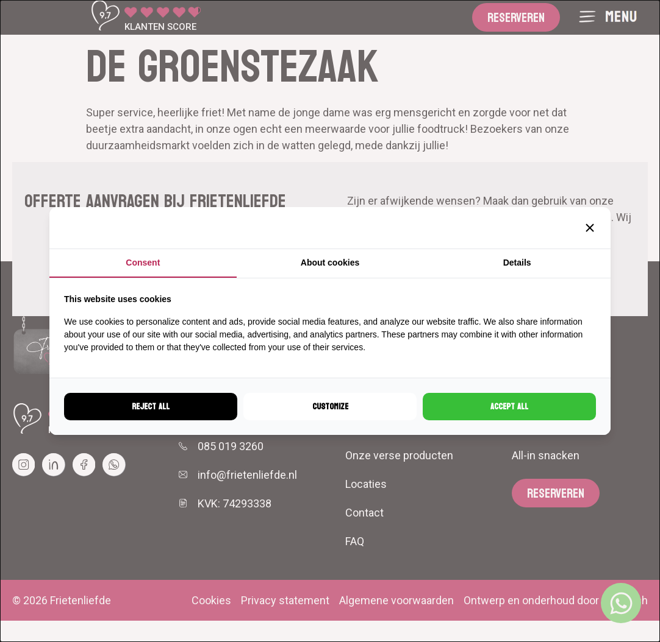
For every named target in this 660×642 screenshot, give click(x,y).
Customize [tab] (330, 406)
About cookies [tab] (330, 262)
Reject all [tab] (151, 406)
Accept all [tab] (509, 406)
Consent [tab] (143, 262)
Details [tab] (517, 262)
